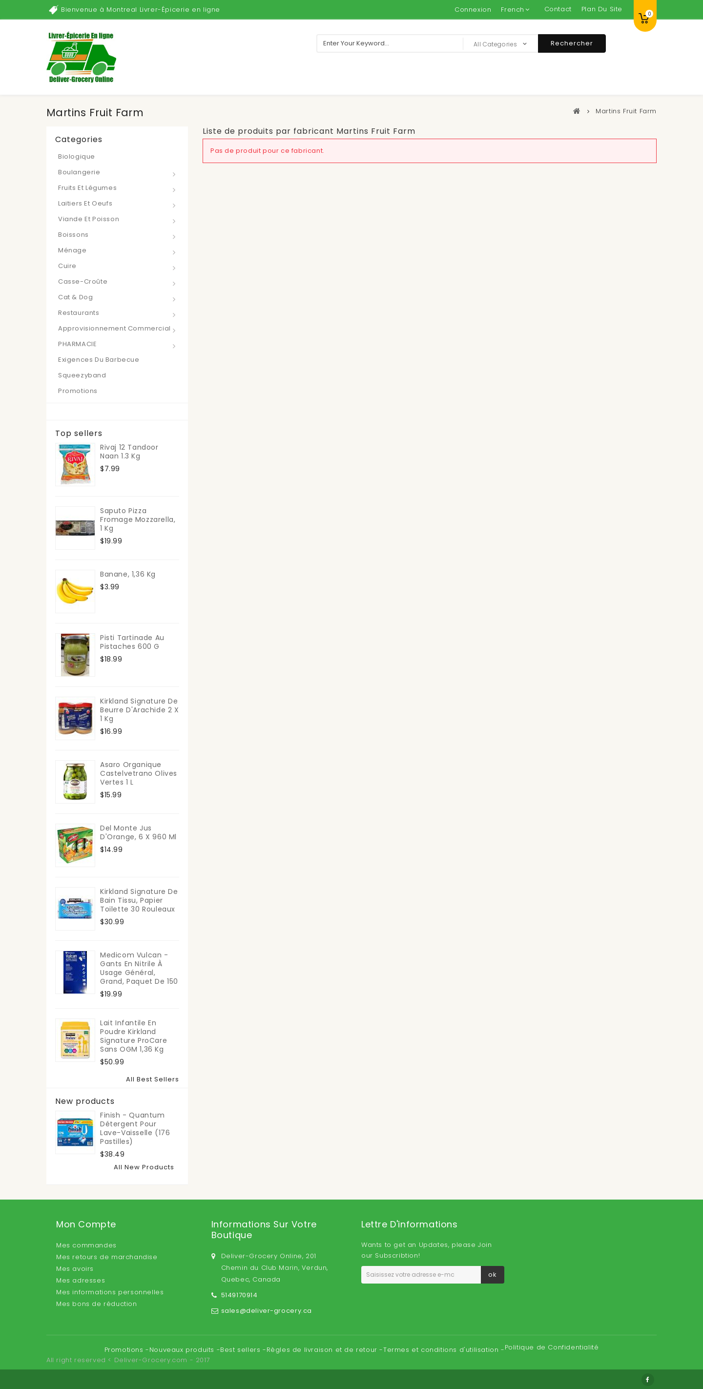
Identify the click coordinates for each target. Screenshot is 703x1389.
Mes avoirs (75, 1268)
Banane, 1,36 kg (128, 574)
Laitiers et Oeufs (85, 203)
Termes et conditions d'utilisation (442, 1349)
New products (85, 1101)
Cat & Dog (75, 297)
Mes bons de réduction (96, 1303)
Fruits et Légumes (87, 187)
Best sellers (241, 1349)
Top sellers (79, 433)
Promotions (78, 390)
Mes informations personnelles (110, 1292)
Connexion (473, 9)
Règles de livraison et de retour (323, 1349)
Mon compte (86, 1224)
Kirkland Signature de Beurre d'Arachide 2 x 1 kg (139, 710)
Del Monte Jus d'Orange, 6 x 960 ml (138, 832)
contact (558, 9)
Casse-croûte (82, 281)
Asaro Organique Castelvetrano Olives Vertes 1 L (138, 773)
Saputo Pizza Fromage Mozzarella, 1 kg (137, 519)
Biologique (76, 156)
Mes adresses (80, 1280)
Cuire (67, 265)
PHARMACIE (77, 344)
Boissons (73, 234)
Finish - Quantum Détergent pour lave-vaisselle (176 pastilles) (135, 1128)
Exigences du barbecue (99, 359)
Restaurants (79, 312)
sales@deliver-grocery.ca (266, 1310)
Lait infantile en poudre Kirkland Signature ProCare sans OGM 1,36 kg (133, 1036)
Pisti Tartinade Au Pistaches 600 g (132, 642)
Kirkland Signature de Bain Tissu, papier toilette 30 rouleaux (139, 900)
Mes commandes (86, 1245)
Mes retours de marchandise (107, 1257)
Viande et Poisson (88, 219)
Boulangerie (79, 172)
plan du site (601, 9)
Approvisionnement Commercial (114, 328)
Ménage (72, 250)
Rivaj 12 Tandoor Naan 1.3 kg (129, 451)
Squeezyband (82, 375)
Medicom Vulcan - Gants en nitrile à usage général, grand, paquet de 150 (139, 968)
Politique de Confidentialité (552, 1347)
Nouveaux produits (183, 1349)
